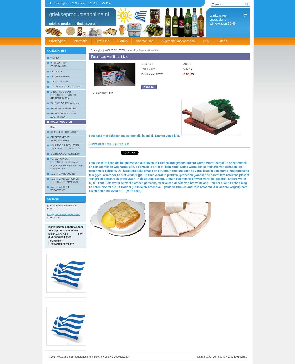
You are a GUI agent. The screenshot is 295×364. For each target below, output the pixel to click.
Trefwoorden (97, 144)
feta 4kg (112, 144)
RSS (95, 3)
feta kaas (124, 144)
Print (108, 3)
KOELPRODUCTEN (115, 50)
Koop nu (148, 86)
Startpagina (96, 50)
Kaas (129, 50)
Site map (80, 3)
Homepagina (60, 3)
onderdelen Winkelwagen (223, 19)
